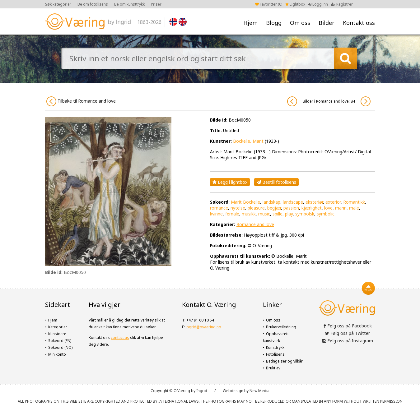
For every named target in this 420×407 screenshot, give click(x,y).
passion (291, 208)
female (232, 214)
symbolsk (304, 214)
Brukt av (273, 368)
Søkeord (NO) (60, 347)
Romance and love (255, 224)
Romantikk (354, 202)
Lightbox (295, 4)
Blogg (274, 22)
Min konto (57, 354)
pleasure (256, 208)
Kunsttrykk (275, 347)
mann (341, 208)
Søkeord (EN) (59, 340)
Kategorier (57, 327)
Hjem (250, 22)
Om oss (300, 22)
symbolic (325, 214)
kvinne (216, 214)
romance (219, 208)
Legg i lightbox (229, 182)
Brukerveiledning (281, 327)
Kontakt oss (359, 22)
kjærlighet (311, 208)
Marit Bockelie (245, 202)
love (328, 208)
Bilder (326, 22)
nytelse (238, 208)
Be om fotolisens (92, 4)
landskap (271, 202)
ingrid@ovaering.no (203, 327)
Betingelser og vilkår (284, 361)
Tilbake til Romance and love (81, 101)
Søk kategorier (58, 4)
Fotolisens (275, 354)
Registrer (342, 4)
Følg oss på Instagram (347, 341)
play (289, 214)
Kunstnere (57, 333)
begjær (274, 208)
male (354, 208)
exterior (333, 202)
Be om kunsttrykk (129, 4)
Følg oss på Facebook (348, 326)
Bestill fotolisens (276, 182)
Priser (156, 4)
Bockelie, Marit (248, 141)
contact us (120, 337)
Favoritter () (268, 4)
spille (277, 214)
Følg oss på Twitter (347, 333)
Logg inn (318, 4)
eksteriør (314, 202)
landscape (293, 202)
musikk (249, 214)
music (264, 214)
